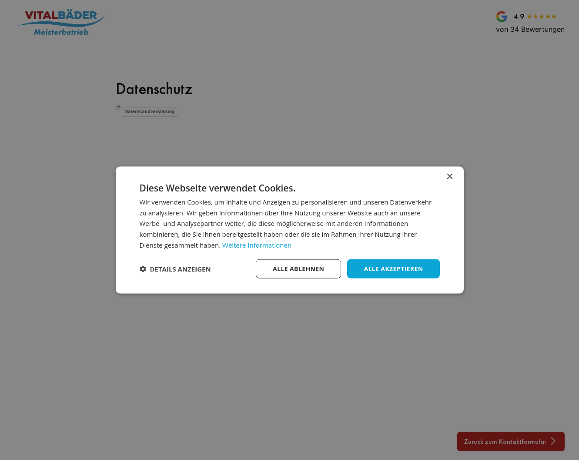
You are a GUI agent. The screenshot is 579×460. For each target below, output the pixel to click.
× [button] (449, 176)
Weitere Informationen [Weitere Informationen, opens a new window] (256, 244)
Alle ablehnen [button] (298, 268)
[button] (175, 269)
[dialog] (290, 230)
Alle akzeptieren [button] (393, 268)
